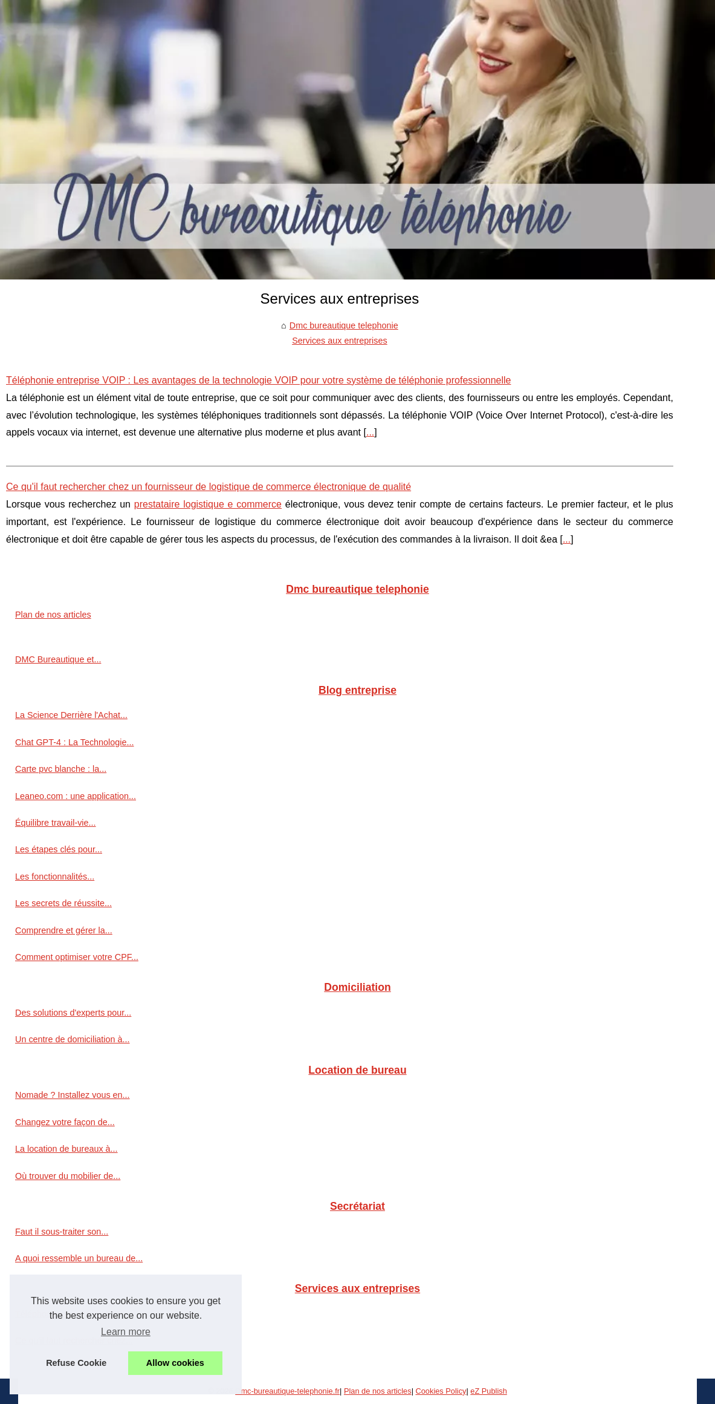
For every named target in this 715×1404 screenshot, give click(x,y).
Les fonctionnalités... (54, 876)
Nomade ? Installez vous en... (72, 1095)
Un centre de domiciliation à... (72, 1039)
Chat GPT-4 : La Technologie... (74, 742)
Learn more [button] (125, 1332)
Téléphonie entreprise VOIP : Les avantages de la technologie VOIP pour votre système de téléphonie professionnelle (258, 380)
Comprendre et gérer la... (63, 930)
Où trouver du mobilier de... (67, 1176)
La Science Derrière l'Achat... (71, 715)
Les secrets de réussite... (63, 903)
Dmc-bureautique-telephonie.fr (287, 1391)
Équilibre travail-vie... (55, 823)
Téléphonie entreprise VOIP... (72, 1314)
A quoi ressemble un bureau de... (79, 1258)
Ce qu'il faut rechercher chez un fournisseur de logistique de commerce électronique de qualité (208, 487)
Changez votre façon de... (65, 1122)
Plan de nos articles (53, 614)
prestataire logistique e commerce (208, 504)
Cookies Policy (441, 1391)
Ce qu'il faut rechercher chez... (74, 1340)
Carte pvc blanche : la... (60, 769)
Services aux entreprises (339, 340)
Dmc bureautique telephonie (344, 325)
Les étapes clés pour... (58, 849)
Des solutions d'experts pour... (73, 1012)
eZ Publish (488, 1391)
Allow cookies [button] (175, 1363)
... (370, 432)
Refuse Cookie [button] (76, 1363)
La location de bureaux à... (66, 1149)
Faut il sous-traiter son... (61, 1231)
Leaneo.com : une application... (75, 796)
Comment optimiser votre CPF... (76, 957)
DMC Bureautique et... (58, 659)
